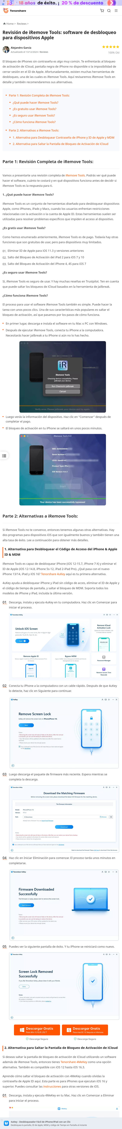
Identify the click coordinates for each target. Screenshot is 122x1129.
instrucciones (52, 1086)
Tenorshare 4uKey (53, 574)
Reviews (44, 51)
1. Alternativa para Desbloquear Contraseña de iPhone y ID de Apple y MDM (63, 137)
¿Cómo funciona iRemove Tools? (34, 122)
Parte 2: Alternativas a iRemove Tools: (34, 130)
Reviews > (23, 23)
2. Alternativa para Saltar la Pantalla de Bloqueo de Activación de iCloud (60, 144)
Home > (11, 23)
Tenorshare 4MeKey (74, 1062)
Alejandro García (21, 47)
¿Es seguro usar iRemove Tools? (34, 115)
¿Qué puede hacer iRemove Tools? (35, 102)
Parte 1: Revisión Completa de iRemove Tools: (39, 95)
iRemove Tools (75, 175)
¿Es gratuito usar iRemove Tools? (34, 109)
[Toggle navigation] (115, 10)
